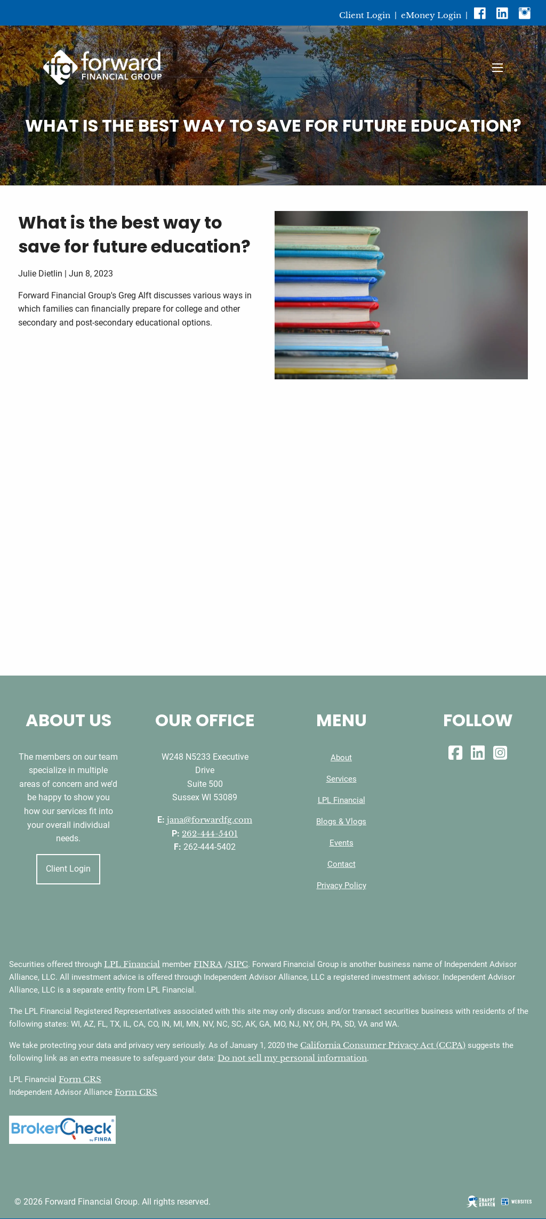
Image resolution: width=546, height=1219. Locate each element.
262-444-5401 (210, 833)
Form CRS (80, 1079)
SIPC (238, 964)
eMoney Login (431, 15)
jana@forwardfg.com (209, 820)
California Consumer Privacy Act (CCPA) (382, 1045)
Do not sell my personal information (292, 1058)
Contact (341, 864)
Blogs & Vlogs (341, 821)
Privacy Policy (341, 885)
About (341, 757)
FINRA (208, 964)
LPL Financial (341, 800)
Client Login (364, 15)
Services (341, 779)
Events (342, 843)
